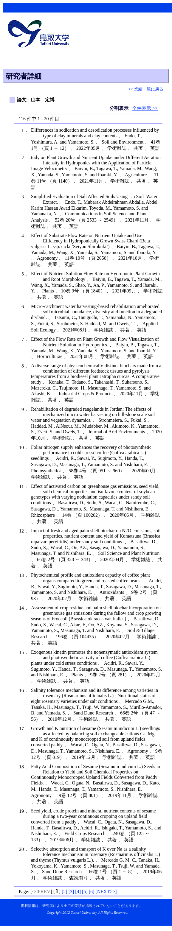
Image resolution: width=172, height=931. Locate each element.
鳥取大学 (40, 34)
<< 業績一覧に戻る (145, 89)
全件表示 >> (145, 108)
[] (64, 891)
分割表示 (119, 108)
